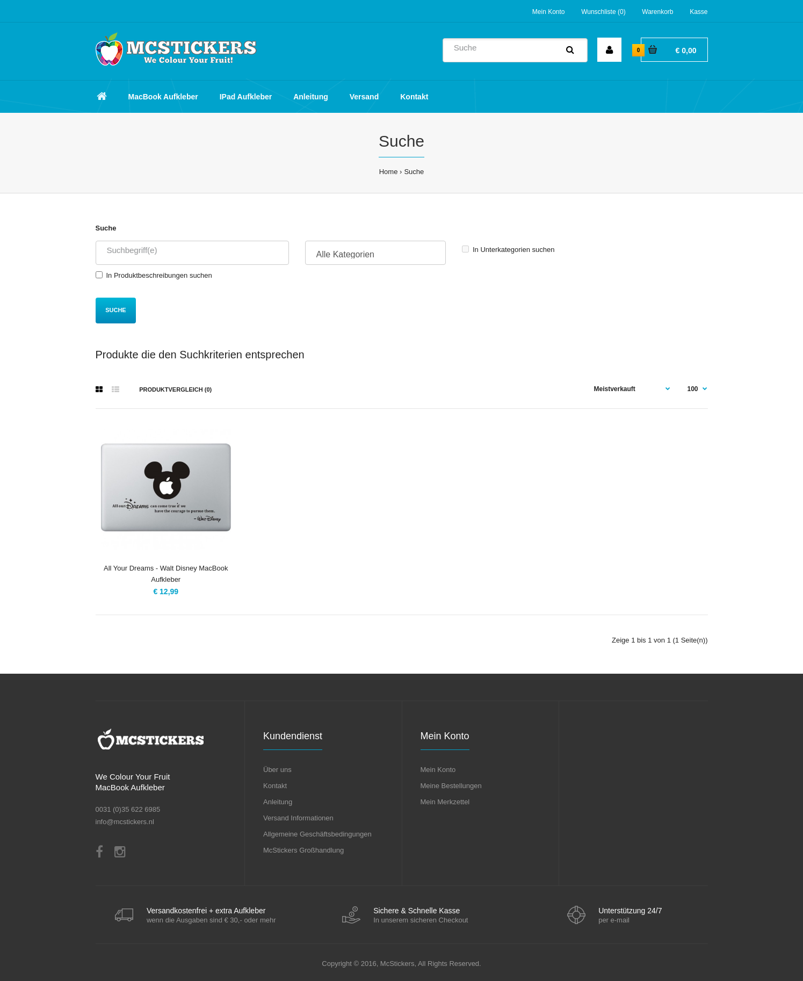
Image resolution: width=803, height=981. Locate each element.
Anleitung (277, 802)
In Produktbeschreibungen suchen (154, 275)
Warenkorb (657, 12)
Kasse (698, 12)
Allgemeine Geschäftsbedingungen (317, 834)
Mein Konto (548, 12)
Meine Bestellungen (451, 786)
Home (388, 172)
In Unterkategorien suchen (508, 250)
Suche (414, 172)
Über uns (277, 770)
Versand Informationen (298, 818)
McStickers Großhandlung (303, 850)
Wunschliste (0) (603, 12)
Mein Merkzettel (445, 802)
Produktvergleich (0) (175, 389)
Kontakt (275, 786)
